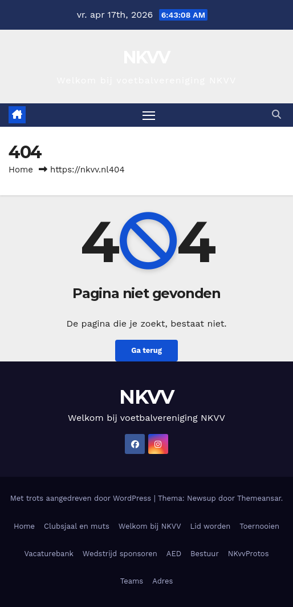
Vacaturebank (48, 553)
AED (173, 553)
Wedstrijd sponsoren (120, 553)
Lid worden (210, 526)
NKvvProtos (248, 553)
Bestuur (204, 553)
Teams (132, 581)
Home (21, 169)
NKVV (146, 57)
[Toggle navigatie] (148, 115)
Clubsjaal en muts (76, 526)
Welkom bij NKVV (150, 526)
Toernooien (259, 526)
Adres (162, 581)
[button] (276, 114)
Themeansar (259, 498)
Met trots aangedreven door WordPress (82, 498)
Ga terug (146, 350)
